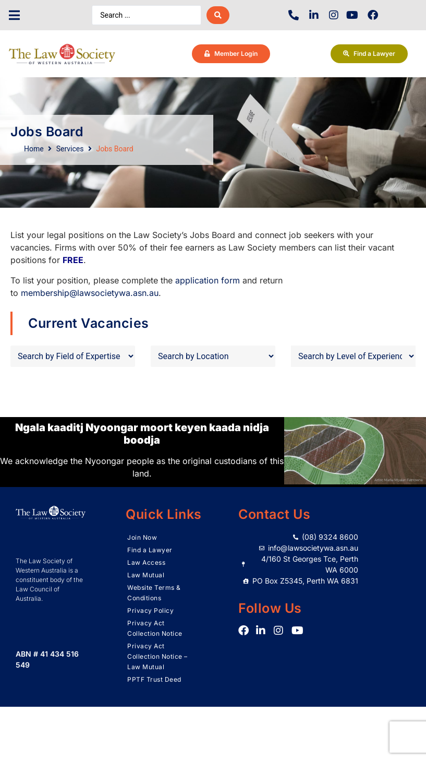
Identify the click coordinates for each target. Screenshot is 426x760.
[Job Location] (213, 356)
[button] (14, 15)
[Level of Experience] (353, 356)
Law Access (146, 562)
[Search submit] (217, 15)
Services (70, 149)
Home (34, 149)
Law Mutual (145, 575)
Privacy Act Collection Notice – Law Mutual (157, 656)
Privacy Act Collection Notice (154, 628)
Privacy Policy (150, 610)
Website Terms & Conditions (154, 593)
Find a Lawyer (150, 550)
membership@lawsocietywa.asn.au (90, 293)
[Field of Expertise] (72, 356)
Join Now (142, 537)
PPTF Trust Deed (154, 679)
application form (207, 280)
